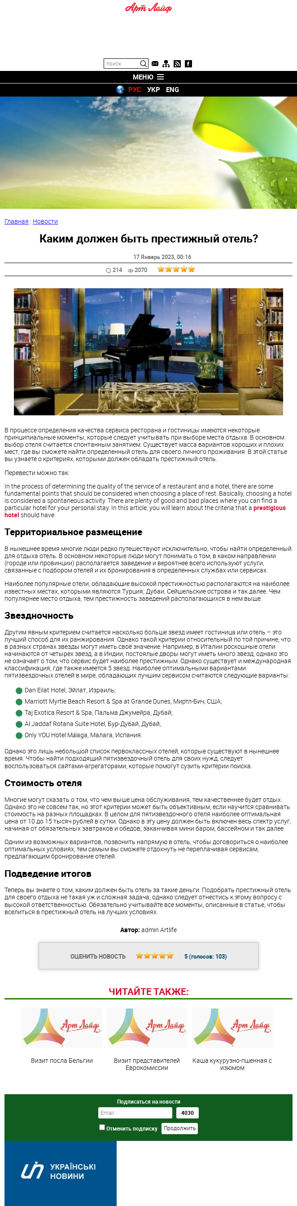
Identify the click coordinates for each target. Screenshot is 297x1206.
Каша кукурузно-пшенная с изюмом (232, 1039)
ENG (172, 89)
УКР (153, 89)
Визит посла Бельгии (62, 1036)
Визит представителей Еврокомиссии (147, 1039)
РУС (134, 89)
